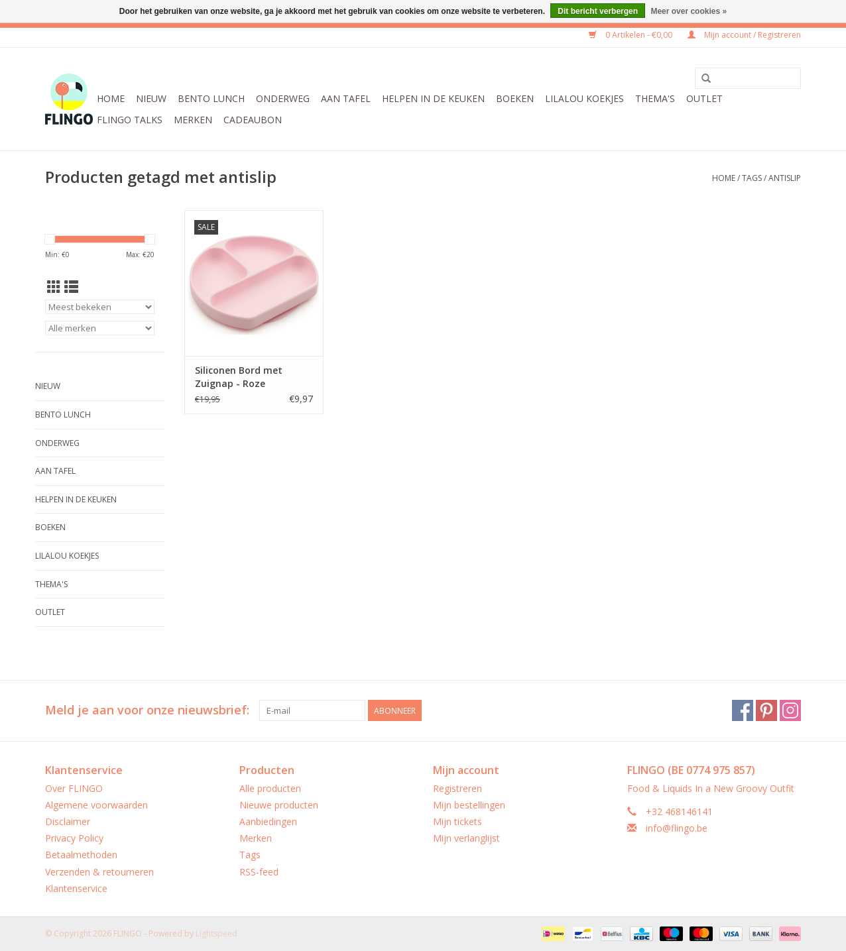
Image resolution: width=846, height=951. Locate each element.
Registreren (457, 788)
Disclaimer (67, 821)
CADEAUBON (252, 119)
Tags (752, 178)
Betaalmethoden (81, 854)
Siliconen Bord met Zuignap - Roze (238, 377)
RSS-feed (258, 872)
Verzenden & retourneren (99, 872)
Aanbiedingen (268, 821)
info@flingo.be (676, 828)
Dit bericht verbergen (598, 11)
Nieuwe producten (278, 805)
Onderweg (283, 98)
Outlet (704, 98)
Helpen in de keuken (433, 98)
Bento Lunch (211, 98)
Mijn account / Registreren (744, 34)
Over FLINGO (74, 788)
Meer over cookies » (688, 11)
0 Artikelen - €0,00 (631, 34)
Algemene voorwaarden (96, 805)
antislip (784, 178)
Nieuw (151, 98)
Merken (193, 119)
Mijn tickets (457, 821)
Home (111, 98)
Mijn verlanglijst (466, 838)
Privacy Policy (74, 838)
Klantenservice (76, 888)
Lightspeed (216, 933)
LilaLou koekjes (584, 98)
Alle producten (270, 788)
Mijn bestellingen (469, 805)
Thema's (655, 98)
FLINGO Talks (129, 119)
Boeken (515, 98)
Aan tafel (346, 98)
